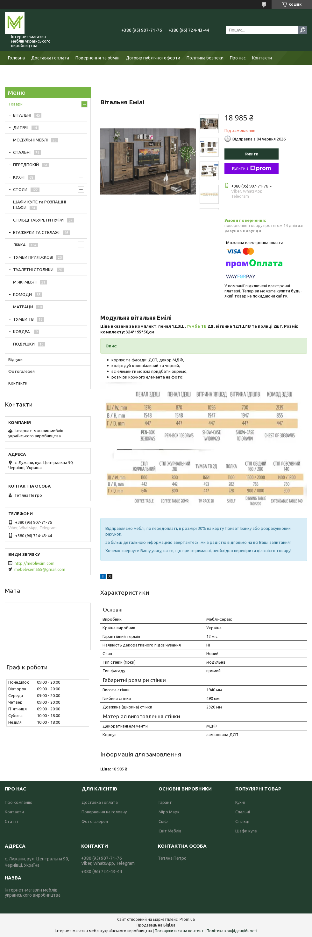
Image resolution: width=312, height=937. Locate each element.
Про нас (238, 57)
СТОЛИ (20, 189)
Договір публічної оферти (153, 57)
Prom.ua (187, 919)
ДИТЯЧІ (20, 127)
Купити (251, 154)
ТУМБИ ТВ (23, 319)
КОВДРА (22, 331)
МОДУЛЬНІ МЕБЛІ (30, 140)
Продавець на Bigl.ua (156, 925)
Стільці (242, 821)
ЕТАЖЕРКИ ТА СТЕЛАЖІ (36, 232)
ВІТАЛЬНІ (22, 115)
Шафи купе (246, 831)
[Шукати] (302, 30)
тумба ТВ (197, 326)
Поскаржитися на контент (179, 931)
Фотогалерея (21, 371)
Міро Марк (169, 812)
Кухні (240, 802)
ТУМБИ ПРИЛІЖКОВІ (33, 257)
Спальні (242, 812)
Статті (11, 821)
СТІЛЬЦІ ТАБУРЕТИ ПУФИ (38, 220)
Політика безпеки (205, 57)
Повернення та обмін (97, 57)
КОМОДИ (22, 294)
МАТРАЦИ (23, 306)
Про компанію (18, 802)
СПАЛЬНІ (22, 152)
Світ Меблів (170, 831)
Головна (16, 57)
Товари (15, 104)
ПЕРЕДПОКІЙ (26, 164)
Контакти (262, 57)
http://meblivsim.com (34, 563)
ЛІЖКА (19, 245)
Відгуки (15, 359)
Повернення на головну (104, 812)
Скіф (163, 821)
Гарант (165, 802)
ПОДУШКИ (24, 344)
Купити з (251, 168)
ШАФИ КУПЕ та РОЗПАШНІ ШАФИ (39, 205)
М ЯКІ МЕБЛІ (25, 282)
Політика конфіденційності (232, 931)
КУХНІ (19, 177)
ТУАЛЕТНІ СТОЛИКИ (33, 269)
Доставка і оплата (50, 57)
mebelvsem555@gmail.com (39, 569)
